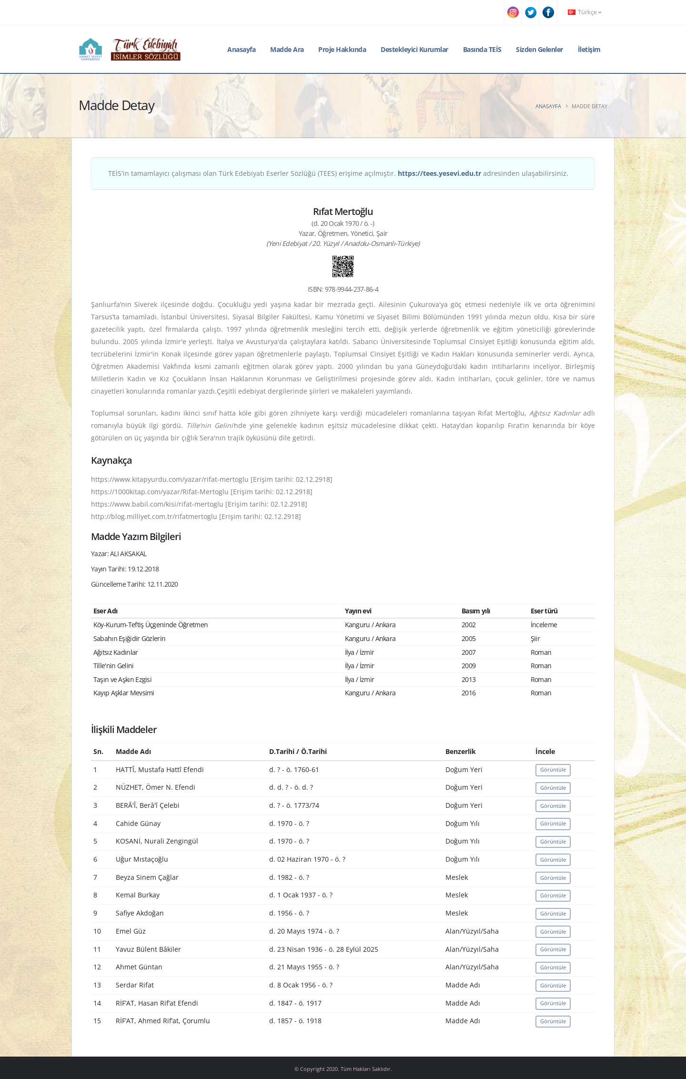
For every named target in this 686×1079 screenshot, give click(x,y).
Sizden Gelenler (539, 49)
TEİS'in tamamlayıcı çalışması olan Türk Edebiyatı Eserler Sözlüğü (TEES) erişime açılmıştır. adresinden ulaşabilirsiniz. (338, 173)
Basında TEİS (482, 49)
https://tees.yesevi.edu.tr (439, 173)
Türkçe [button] (584, 12)
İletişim (589, 49)
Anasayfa (241, 49)
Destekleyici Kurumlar (414, 49)
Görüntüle (553, 769)
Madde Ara (287, 49)
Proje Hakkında (342, 49)
